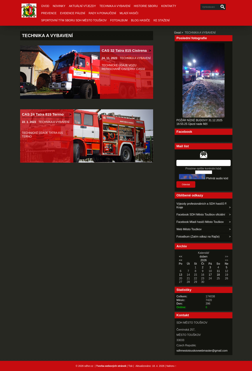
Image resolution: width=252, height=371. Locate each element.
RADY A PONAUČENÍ (102, 13)
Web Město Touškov (188, 229)
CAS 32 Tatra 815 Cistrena (124, 50)
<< (180, 256)
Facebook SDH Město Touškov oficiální (200, 214)
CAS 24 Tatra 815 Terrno (43, 114)
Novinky (59, 6)
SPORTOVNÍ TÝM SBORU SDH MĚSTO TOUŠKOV (74, 20)
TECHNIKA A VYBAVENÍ (114, 6)
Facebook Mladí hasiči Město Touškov (200, 221)
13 (180, 274)
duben (204, 256)
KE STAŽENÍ (161, 20)
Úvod (45, 6)
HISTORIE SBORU (146, 6)
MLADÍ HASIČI (129, 13)
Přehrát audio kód (217, 178)
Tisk (130, 366)
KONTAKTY (168, 6)
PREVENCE (49, 13)
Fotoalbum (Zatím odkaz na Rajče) (197, 236)
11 (218, 271)
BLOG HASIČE (140, 20)
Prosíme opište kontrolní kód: (204, 168)
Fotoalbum (119, 20)
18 (218, 274)
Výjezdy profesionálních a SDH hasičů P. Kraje (201, 205)
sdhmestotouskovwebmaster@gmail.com (201, 350)
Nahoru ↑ (171, 366)
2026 (203, 260)
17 (210, 274)
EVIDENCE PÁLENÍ (72, 13)
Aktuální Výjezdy (82, 6)
